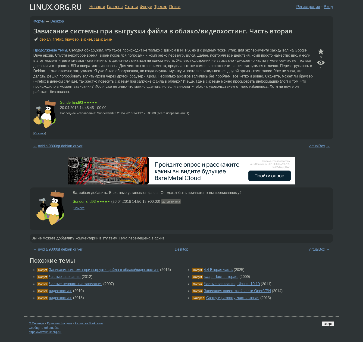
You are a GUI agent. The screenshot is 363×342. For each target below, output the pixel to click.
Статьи (131, 6)
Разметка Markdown (89, 323)
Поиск (175, 6)
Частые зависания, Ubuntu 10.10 (232, 284)
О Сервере (36, 323)
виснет (86, 39)
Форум (146, 6)
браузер (72, 39)
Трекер (160, 6)
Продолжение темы (50, 50)
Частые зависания (65, 277)
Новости (97, 6)
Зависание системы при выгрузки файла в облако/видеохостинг (104, 270)
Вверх (328, 324)
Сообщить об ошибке (44, 327)
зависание (103, 39)
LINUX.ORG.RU (56, 7)
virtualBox (317, 146)
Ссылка (39, 133)
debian (45, 39)
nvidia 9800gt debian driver (60, 146)
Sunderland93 (71, 102)
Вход (328, 6)
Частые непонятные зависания (75, 284)
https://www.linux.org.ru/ (45, 332)
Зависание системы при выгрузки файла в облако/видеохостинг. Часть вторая (162, 30)
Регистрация (308, 6)
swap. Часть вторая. (221, 277)
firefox (58, 39)
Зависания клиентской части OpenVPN (237, 291)
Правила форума (59, 323)
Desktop (57, 21)
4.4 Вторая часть (218, 270)
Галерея (115, 6)
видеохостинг (60, 291)
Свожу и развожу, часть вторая (232, 298)
